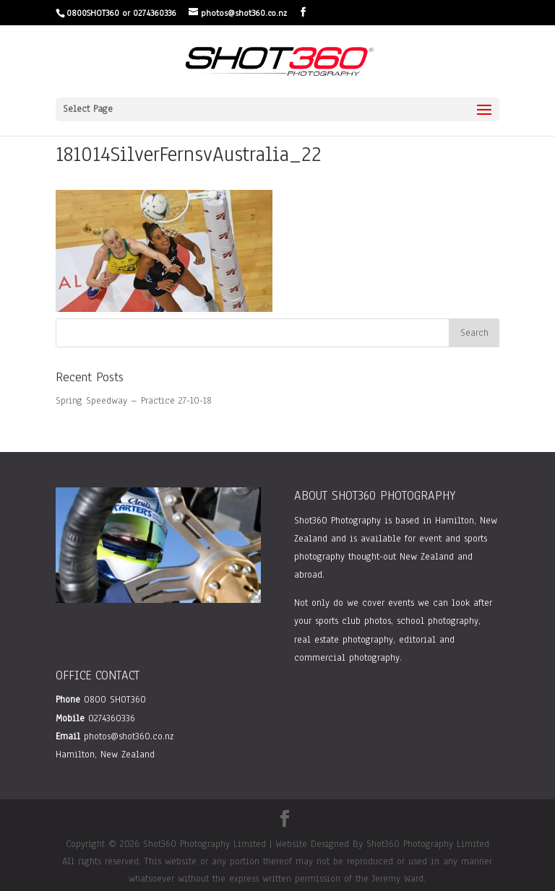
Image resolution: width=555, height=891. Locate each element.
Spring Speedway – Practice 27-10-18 (134, 400)
